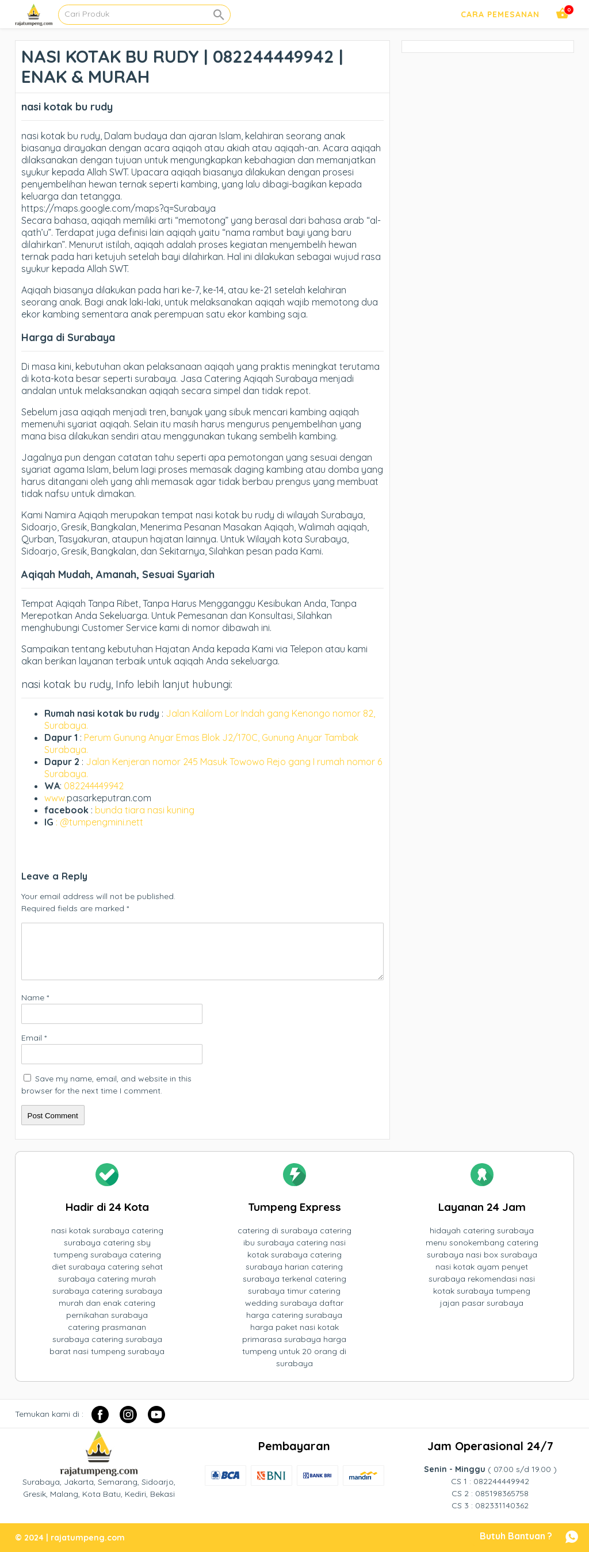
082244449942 (94, 786)
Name (35, 997)
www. (55, 798)
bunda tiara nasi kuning (146, 810)
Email (34, 1038)
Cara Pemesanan (500, 14)
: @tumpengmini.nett (99, 822)
